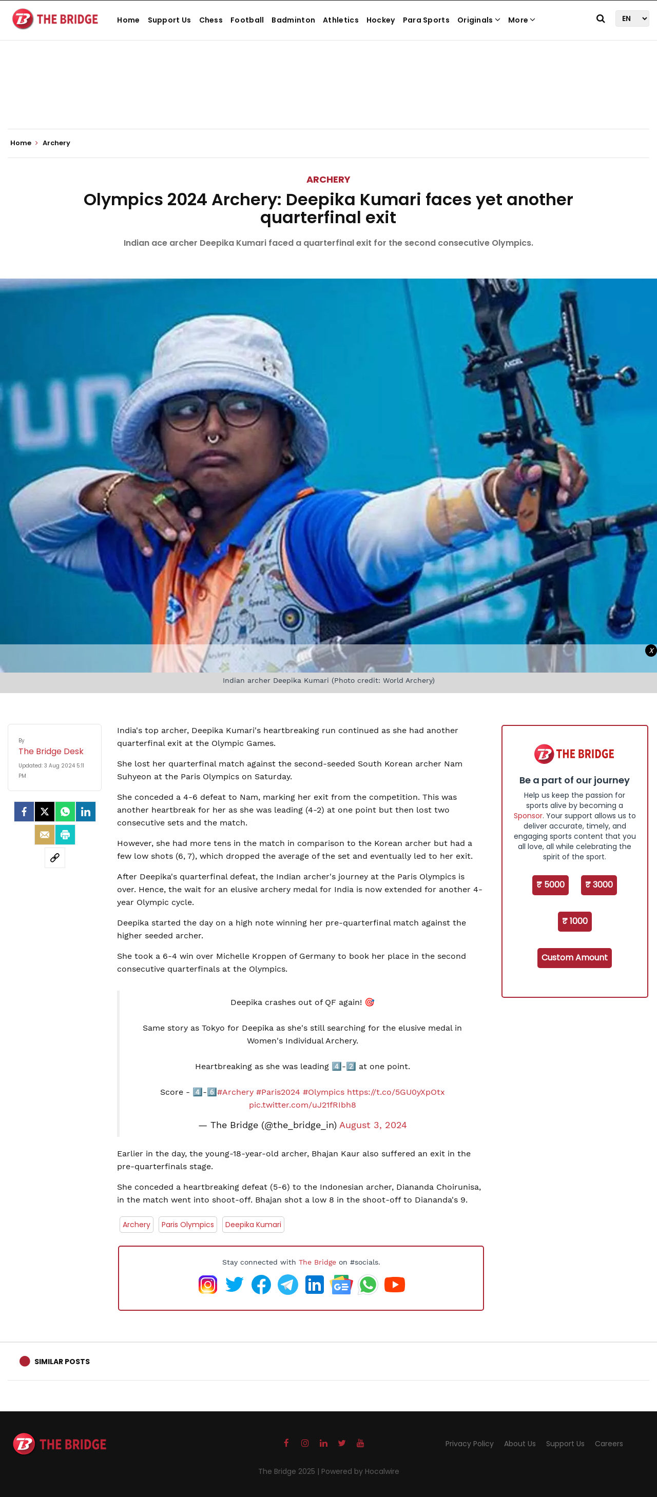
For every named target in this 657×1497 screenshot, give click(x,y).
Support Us (169, 20)
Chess (211, 20)
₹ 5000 (550, 885)
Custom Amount (575, 957)
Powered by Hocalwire (360, 1471)
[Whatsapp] (65, 811)
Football (247, 20)
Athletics (341, 20)
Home (128, 20)
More (522, 20)
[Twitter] (44, 811)
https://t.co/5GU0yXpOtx (396, 1092)
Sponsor (528, 816)
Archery (328, 179)
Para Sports (426, 20)
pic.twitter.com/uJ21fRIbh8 (302, 1105)
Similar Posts (62, 1361)
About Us (520, 1444)
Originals (478, 20)
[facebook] (24, 811)
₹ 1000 (575, 921)
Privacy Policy (470, 1444)
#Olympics (323, 1092)
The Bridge (317, 1262)
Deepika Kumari (253, 1224)
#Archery (235, 1092)
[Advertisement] (328, 97)
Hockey (380, 20)
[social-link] (55, 858)
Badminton (293, 20)
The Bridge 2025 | (289, 1471)
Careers (609, 1444)
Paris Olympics (188, 1224)
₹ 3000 (599, 885)
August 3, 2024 (373, 1125)
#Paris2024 (278, 1092)
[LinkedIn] (85, 811)
